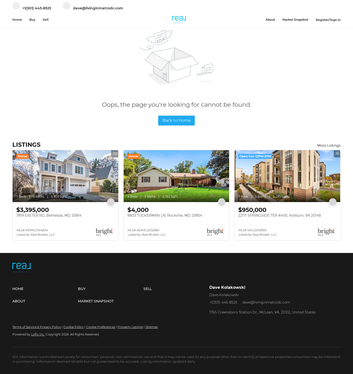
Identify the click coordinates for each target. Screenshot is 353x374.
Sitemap (151, 327)
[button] (45, 288)
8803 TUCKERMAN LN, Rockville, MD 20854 (164, 215)
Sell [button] (46, 19)
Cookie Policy (73, 327)
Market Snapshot (295, 19)
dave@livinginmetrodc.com (266, 302)
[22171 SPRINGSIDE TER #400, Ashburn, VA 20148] (287, 176)
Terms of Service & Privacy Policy (36, 327)
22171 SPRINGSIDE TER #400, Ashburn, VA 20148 (279, 215)
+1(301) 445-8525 (223, 302)
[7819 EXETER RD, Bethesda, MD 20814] (65, 176)
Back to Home (176, 120)
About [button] (270, 19)
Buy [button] (32, 19)
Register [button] (322, 20)
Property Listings (130, 327)
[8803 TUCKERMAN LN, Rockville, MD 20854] (176, 176)
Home (17, 19)
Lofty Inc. (38, 334)
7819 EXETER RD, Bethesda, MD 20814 (48, 215)
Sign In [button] (335, 20)
